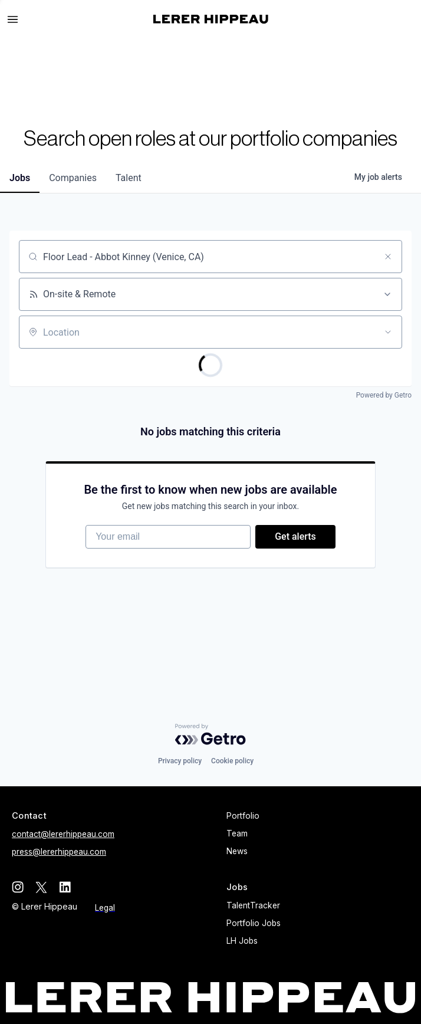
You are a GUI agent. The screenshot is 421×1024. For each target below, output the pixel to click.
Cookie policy (232, 761)
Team (237, 833)
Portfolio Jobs (253, 923)
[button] (17, 19)
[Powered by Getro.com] (210, 734)
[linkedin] (65, 887)
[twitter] (41, 887)
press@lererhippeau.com (59, 851)
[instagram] (18, 887)
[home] (210, 19)
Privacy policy (180, 761)
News (237, 851)
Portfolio (242, 815)
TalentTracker (253, 905)
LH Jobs (242, 941)
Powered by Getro (384, 395)
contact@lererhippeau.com (63, 834)
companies (73, 177)
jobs (19, 177)
